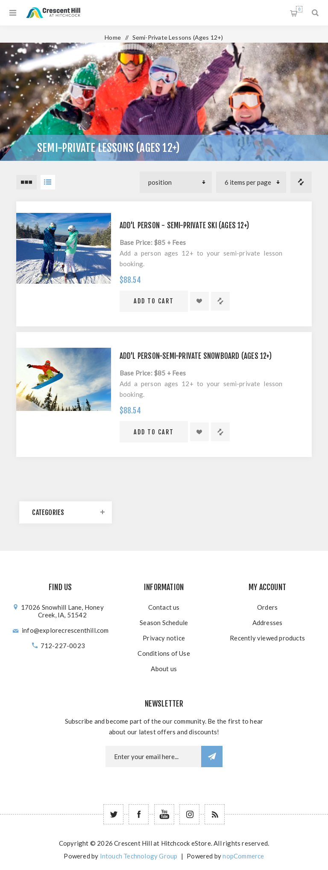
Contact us (164, 607)
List (48, 182)
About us (164, 668)
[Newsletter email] (153, 756)
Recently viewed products (267, 638)
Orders (267, 607)
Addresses (267, 622)
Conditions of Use (164, 653)
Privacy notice (164, 638)
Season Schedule (164, 622)
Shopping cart (299, 9)
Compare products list (301, 182)
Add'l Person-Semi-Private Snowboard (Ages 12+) (196, 356)
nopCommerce (243, 856)
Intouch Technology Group (139, 856)
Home (113, 37)
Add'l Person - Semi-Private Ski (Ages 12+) (184, 225)
